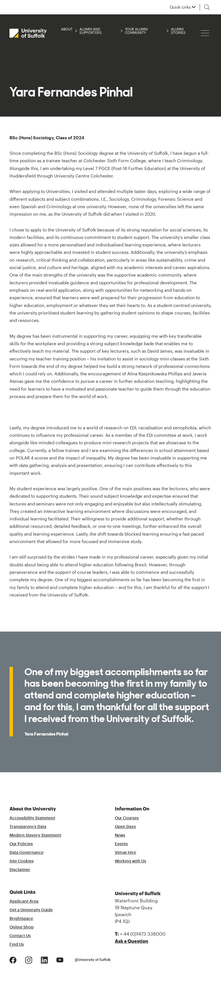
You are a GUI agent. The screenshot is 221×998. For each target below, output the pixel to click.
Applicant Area (24, 901)
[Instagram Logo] (28, 959)
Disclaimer (19, 870)
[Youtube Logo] (59, 959)
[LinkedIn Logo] (44, 959)
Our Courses (127, 818)
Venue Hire (125, 853)
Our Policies (21, 844)
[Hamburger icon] (205, 33)
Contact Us (20, 936)
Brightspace (21, 919)
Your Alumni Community (136, 30)
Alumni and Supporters (90, 30)
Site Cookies (21, 861)
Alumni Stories (178, 30)
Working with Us (130, 861)
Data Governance (26, 853)
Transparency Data (27, 827)
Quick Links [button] (180, 7)
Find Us (16, 945)
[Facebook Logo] (12, 959)
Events (121, 844)
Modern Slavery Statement (35, 835)
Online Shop (21, 927)
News (120, 835)
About (67, 29)
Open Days (125, 827)
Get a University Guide (31, 910)
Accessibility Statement (32, 818)
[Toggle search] (207, 7)
